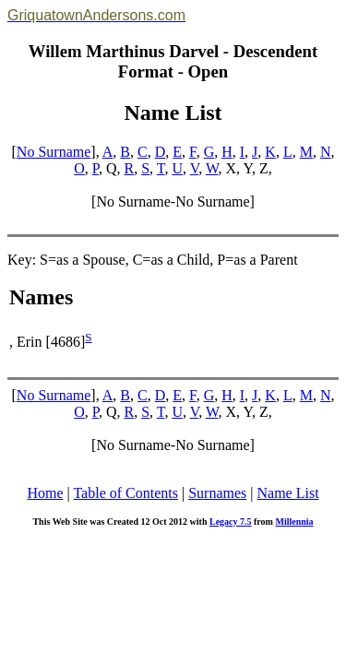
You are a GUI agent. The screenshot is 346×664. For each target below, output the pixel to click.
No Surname (53, 152)
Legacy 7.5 (230, 521)
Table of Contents (125, 493)
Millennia (294, 521)
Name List (287, 493)
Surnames (217, 493)
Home (45, 493)
